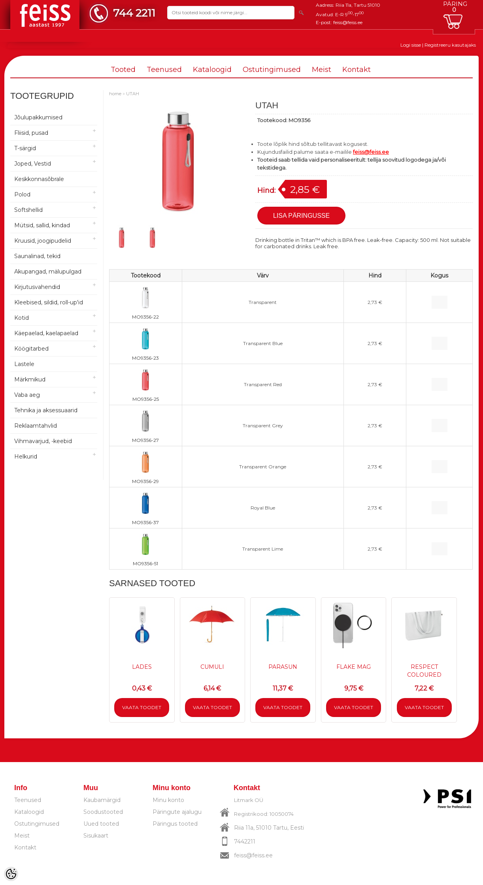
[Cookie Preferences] (11, 874)
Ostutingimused (272, 69)
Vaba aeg (27, 394)
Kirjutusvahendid (37, 287)
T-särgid (25, 148)
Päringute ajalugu (177, 811)
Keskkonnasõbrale (39, 179)
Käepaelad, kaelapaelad (46, 333)
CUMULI (212, 666)
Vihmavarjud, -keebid (43, 441)
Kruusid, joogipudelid (42, 240)
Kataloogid (212, 69)
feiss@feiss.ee (347, 22)
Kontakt (356, 69)
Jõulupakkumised (38, 117)
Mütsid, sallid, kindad (42, 225)
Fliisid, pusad (31, 132)
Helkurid (25, 456)
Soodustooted (103, 811)
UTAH (132, 93)
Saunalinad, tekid (37, 256)
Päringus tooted (175, 823)
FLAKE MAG (353, 666)
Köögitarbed (31, 348)
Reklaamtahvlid (35, 425)
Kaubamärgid (102, 800)
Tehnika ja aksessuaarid (45, 410)
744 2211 (134, 12)
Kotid (21, 317)
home (115, 93)
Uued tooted (101, 823)
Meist (321, 69)
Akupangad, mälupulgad (47, 271)
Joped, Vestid (32, 163)
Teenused (164, 69)
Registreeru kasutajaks (450, 45)
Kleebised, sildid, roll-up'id (48, 302)
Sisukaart (95, 835)
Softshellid (28, 209)
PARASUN (282, 666)
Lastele (24, 364)
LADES (142, 666)
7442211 (244, 841)
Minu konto (168, 800)
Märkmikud (29, 379)
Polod (22, 194)
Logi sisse (410, 45)
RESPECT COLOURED (424, 670)
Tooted (123, 69)
